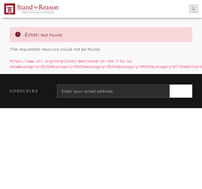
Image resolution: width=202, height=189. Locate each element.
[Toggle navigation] (193, 9)
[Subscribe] (181, 91)
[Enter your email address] (113, 91)
